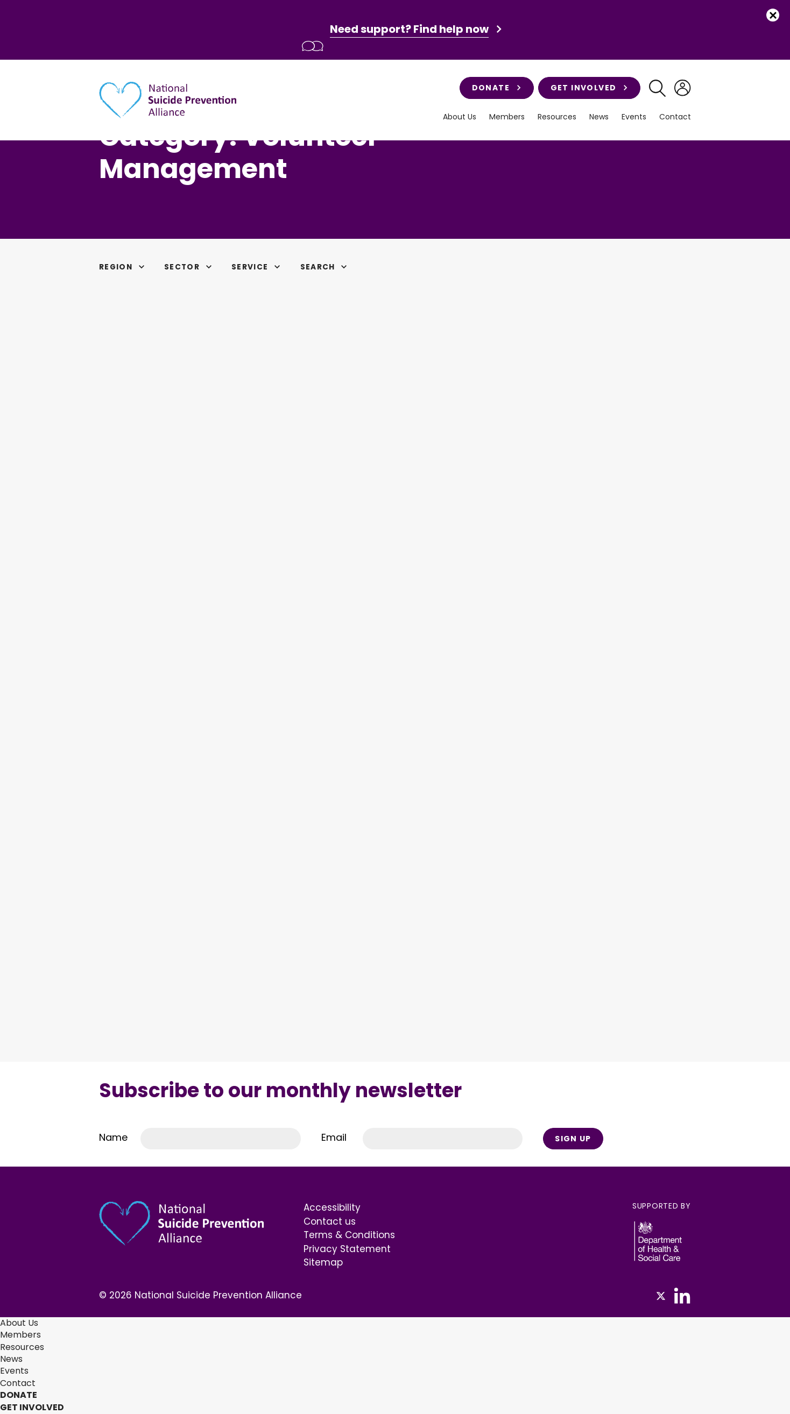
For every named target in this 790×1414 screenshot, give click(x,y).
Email (334, 1138)
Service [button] (261, 266)
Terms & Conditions (349, 1235)
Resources (557, 117)
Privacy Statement (347, 1249)
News (599, 117)
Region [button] (124, 266)
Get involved (588, 87)
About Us (459, 117)
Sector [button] (192, 266)
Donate (495, 87)
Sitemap (323, 1262)
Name (113, 1138)
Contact (675, 117)
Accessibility (332, 1208)
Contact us (330, 1222)
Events (634, 117)
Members (507, 117)
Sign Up (573, 1138)
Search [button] (330, 266)
